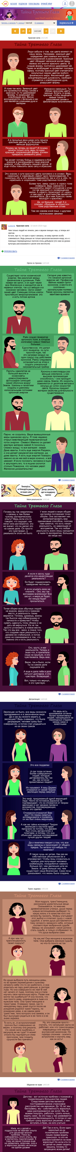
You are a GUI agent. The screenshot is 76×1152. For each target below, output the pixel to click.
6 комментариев (68, 1079)
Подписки (23, 3)
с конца (20, 23)
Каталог (13, 3)
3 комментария (68, 480)
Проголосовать (10, 251)
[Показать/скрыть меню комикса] (54, 23)
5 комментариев (68, 258)
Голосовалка (34, 3)
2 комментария (68, 694)
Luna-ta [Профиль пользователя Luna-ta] (11, 226)
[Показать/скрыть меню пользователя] (72, 3)
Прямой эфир (46, 3)
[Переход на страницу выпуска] (38, 131)
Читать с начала (8, 23)
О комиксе (39, 23)
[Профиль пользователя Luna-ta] (4, 234)
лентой (29, 23)
